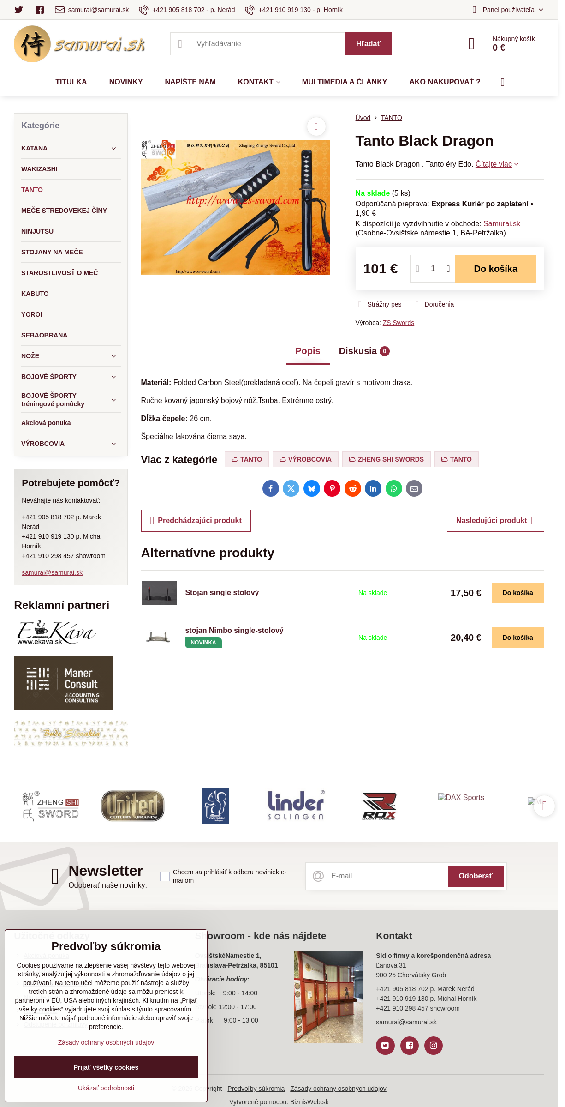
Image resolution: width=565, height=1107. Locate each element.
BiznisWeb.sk (309, 1102)
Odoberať (476, 876)
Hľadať (368, 44)
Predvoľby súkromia (256, 1088)
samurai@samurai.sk (52, 572)
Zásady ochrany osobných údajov (338, 1088)
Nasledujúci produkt (495, 520)
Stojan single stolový (222, 592)
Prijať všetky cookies (106, 1067)
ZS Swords (398, 322)
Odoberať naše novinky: (107, 885)
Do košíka (496, 269)
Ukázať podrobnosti (106, 1088)
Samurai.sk (501, 224)
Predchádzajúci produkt (196, 520)
